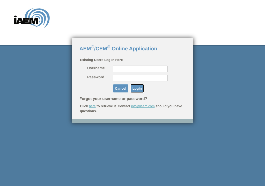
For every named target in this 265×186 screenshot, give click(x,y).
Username (96, 68)
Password (95, 77)
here (92, 106)
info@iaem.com (143, 106)
